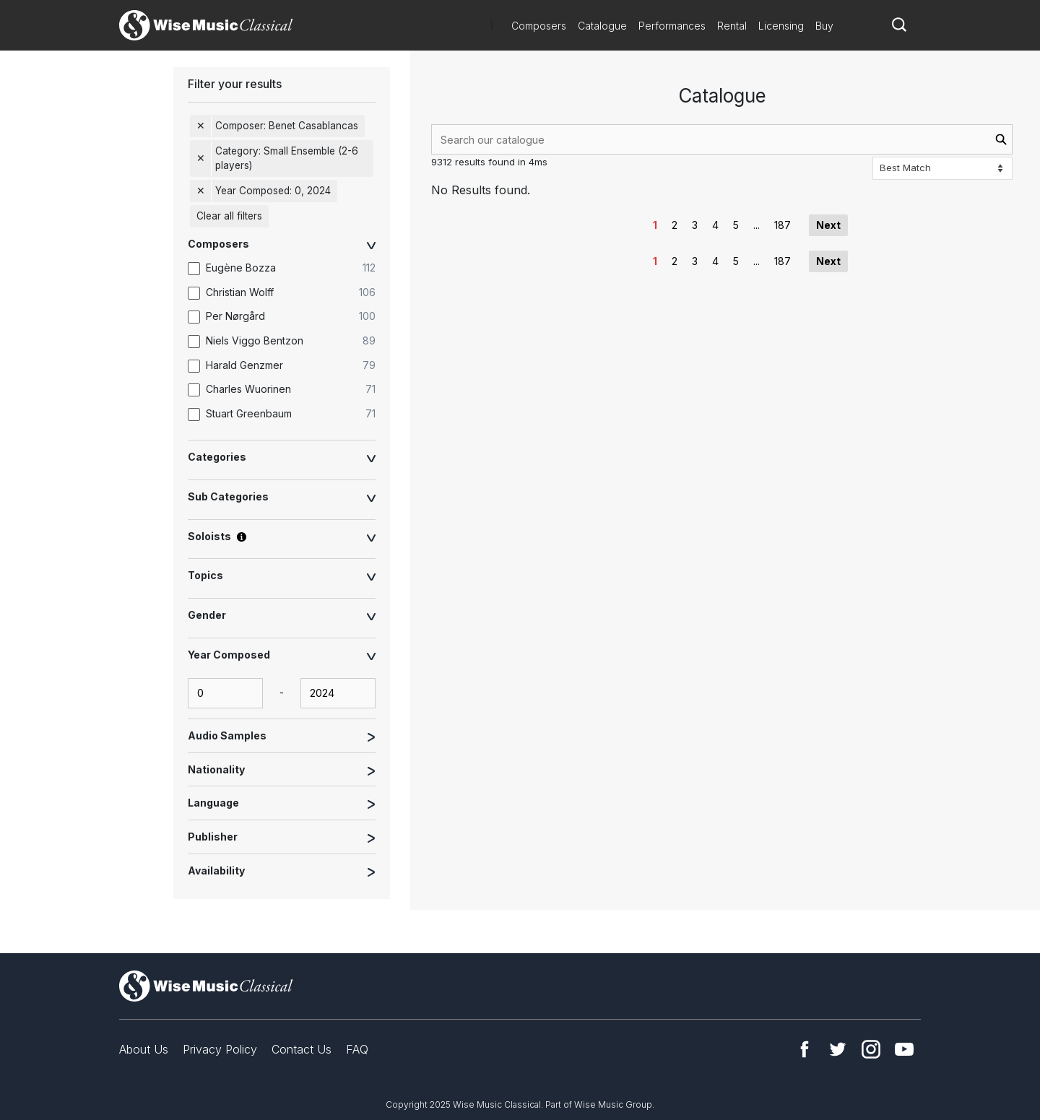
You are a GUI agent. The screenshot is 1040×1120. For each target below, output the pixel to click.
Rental (732, 25)
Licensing (781, 25)
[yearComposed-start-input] (225, 693)
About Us (143, 1049)
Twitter (837, 1049)
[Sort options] (942, 168)
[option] (289, 268)
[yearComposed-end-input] (338, 693)
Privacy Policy (220, 1049)
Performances (672, 25)
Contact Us (302, 1049)
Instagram (871, 1049)
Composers (538, 25)
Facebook (804, 1049)
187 (782, 225)
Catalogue (602, 25)
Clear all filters (229, 216)
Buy (824, 25)
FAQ (357, 1049)
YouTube (904, 1049)
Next (828, 225)
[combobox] (722, 139)
